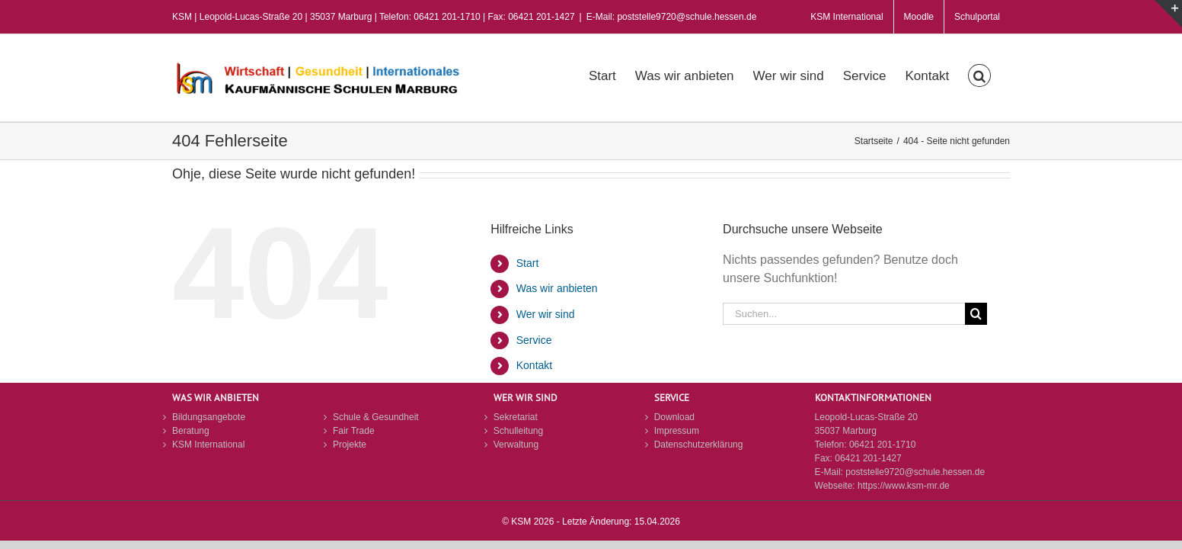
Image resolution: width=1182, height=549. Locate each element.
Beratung (190, 430)
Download (674, 417)
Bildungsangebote (208, 417)
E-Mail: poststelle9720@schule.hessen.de (671, 16)
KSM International (208, 444)
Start (527, 263)
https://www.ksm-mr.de (904, 485)
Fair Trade (354, 430)
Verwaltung (516, 444)
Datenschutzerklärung (698, 444)
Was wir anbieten (557, 288)
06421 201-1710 (882, 444)
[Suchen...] (844, 314)
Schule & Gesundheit (376, 417)
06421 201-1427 (868, 458)
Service (534, 340)
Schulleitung (518, 430)
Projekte (349, 444)
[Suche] (976, 314)
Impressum (676, 430)
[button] (998, 74)
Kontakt (534, 365)
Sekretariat (516, 417)
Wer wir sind (545, 314)
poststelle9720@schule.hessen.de (915, 472)
